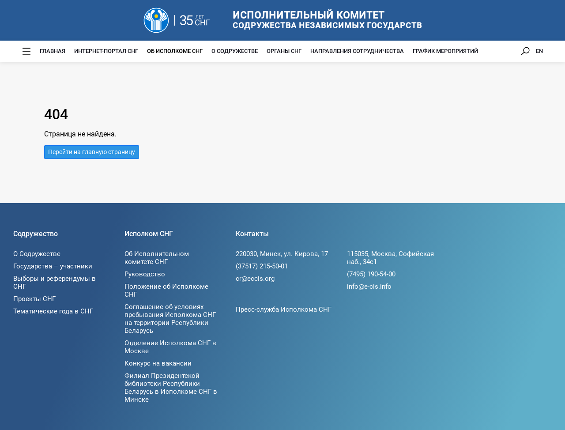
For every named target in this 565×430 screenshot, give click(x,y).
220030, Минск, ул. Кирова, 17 (282, 254)
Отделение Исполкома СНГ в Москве (170, 347)
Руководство (144, 274)
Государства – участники (52, 266)
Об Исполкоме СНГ (175, 51)
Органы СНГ (284, 51)
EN (539, 51)
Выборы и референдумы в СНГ (54, 282)
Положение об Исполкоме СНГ (166, 290)
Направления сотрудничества (357, 51)
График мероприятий (445, 51)
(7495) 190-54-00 (371, 274)
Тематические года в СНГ (53, 311)
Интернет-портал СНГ (106, 51)
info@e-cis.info (369, 286)
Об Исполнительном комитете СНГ (156, 258)
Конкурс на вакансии (158, 363)
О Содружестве (234, 51)
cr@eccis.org (255, 279)
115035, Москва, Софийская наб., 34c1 (390, 258)
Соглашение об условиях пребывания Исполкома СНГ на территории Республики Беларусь (170, 319)
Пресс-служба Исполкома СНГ (283, 309)
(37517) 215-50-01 (262, 266)
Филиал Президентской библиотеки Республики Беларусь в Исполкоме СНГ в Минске (170, 388)
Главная (52, 51)
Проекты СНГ (34, 299)
